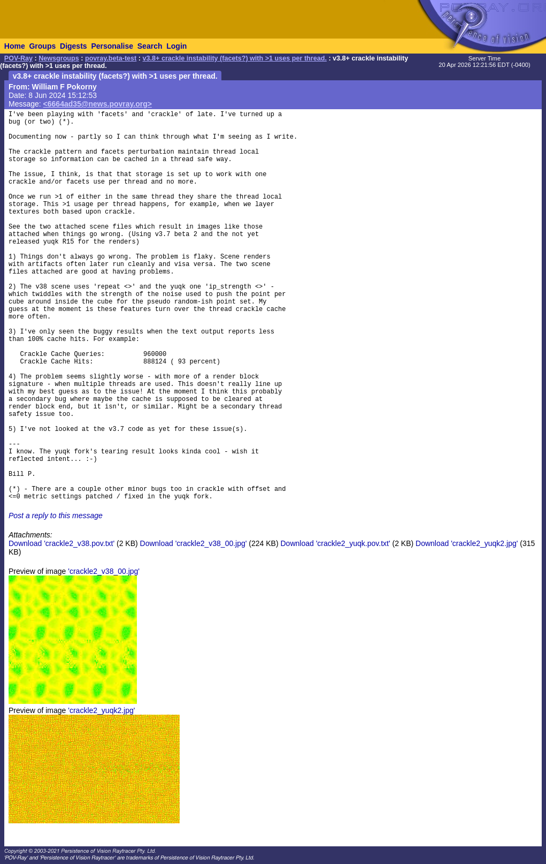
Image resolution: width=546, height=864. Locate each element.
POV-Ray (18, 58)
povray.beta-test (110, 58)
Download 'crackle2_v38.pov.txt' (61, 543)
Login (176, 46)
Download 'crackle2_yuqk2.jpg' (467, 543)
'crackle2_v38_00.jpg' (104, 571)
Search (150, 46)
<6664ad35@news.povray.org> (97, 104)
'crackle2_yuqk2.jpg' (101, 710)
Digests (73, 46)
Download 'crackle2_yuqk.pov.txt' (335, 543)
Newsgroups (59, 58)
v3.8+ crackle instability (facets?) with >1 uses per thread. (235, 58)
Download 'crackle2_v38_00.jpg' (193, 543)
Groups (42, 46)
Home (14, 46)
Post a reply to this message (56, 515)
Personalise (112, 46)
